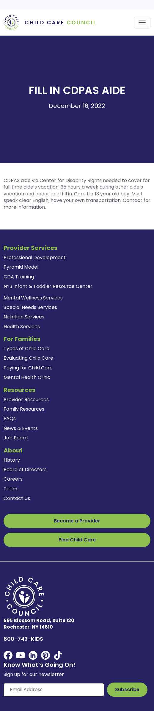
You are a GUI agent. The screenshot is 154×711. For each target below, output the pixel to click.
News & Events (21, 428)
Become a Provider (77, 520)
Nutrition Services (24, 316)
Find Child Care (77, 539)
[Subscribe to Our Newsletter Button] (127, 690)
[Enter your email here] (54, 689)
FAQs (10, 418)
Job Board (16, 437)
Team (10, 488)
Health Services (22, 326)
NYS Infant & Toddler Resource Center (48, 286)
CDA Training (19, 276)
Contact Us (17, 498)
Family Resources (24, 409)
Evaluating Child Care (28, 358)
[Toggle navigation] (142, 22)
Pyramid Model (21, 267)
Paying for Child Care (28, 367)
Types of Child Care (26, 348)
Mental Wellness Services (33, 297)
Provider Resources (26, 399)
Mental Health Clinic (27, 377)
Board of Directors (25, 469)
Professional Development (35, 257)
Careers (13, 479)
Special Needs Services (30, 307)
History (12, 460)
